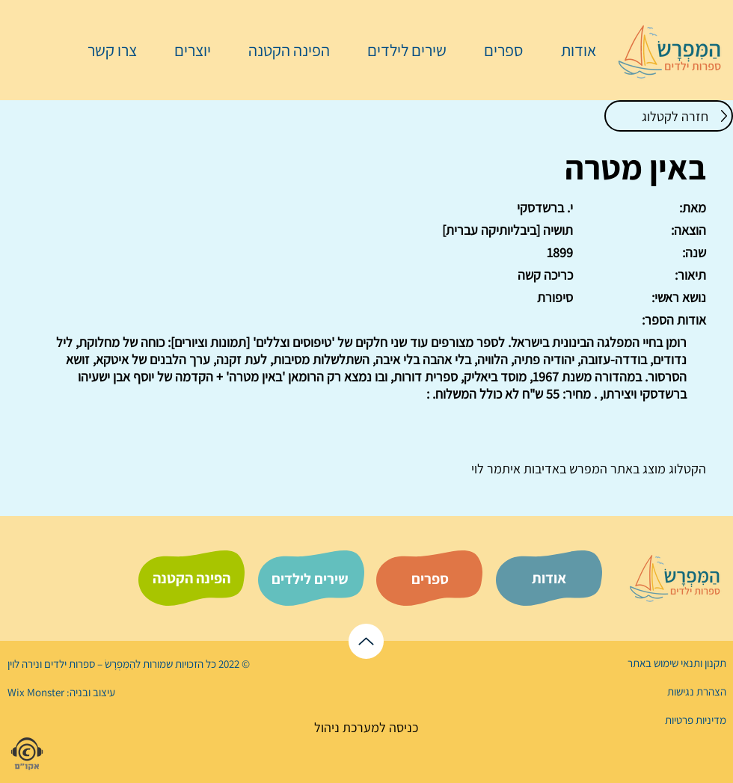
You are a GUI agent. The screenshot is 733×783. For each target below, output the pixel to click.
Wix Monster (35, 692)
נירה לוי (25, 664)
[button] (496, 50)
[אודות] (549, 578)
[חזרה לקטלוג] (668, 116)
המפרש (586, 468)
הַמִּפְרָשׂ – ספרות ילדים (88, 664)
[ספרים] (430, 579)
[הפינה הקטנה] (191, 578)
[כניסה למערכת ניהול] (366, 727)
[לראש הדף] (366, 641)
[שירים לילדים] (310, 579)
